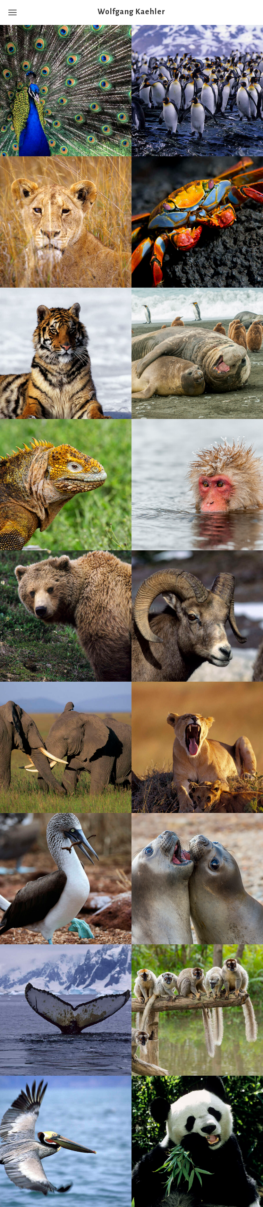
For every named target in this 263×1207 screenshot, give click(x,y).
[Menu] (12, 12)
